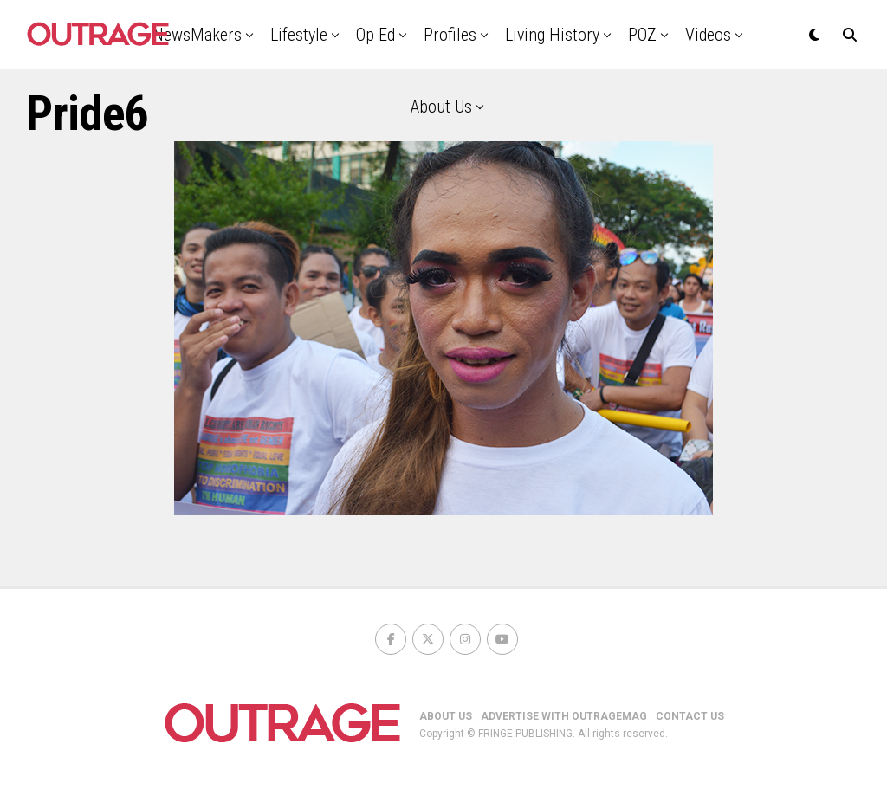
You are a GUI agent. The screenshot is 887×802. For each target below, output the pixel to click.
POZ (642, 34)
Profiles (450, 34)
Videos (708, 34)
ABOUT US (445, 716)
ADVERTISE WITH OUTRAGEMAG (564, 716)
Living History (552, 34)
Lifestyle (298, 34)
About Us (441, 106)
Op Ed (375, 34)
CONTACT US (690, 716)
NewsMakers (197, 34)
